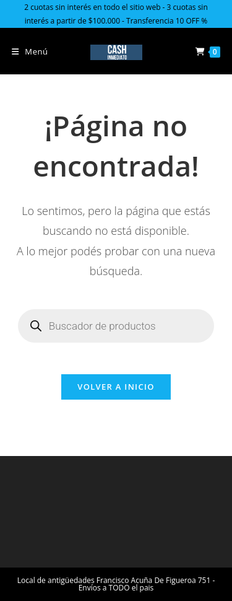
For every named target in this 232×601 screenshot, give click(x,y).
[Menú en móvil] (30, 51)
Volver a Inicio (115, 386)
